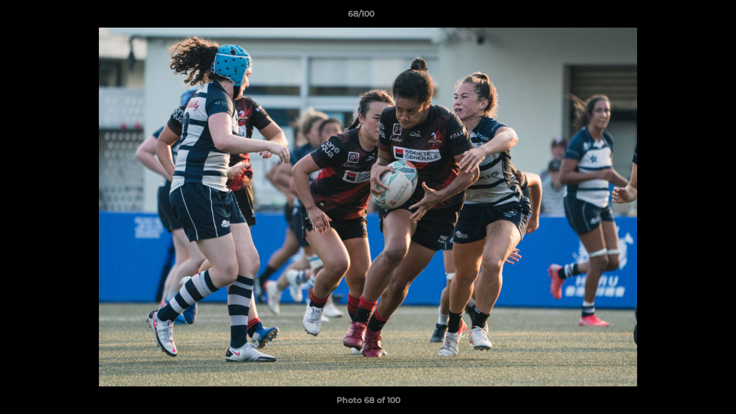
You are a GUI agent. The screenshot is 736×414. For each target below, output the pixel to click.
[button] (688, 17)
